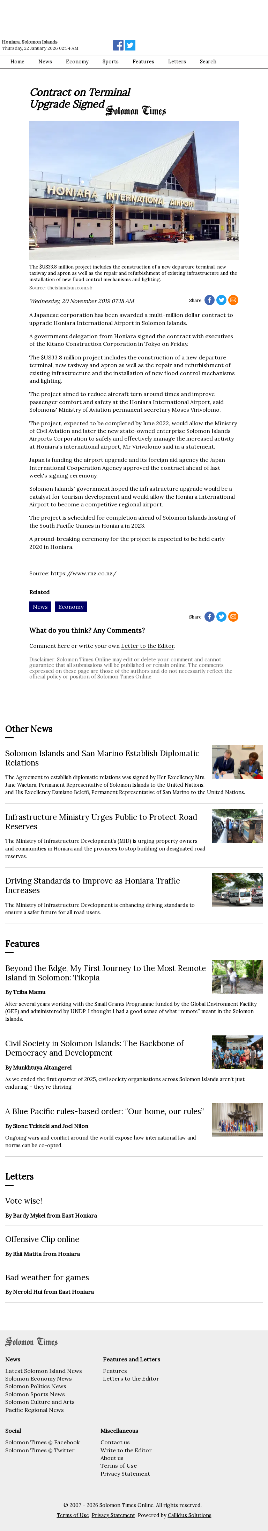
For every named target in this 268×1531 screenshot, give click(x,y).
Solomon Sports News (35, 1394)
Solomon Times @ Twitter (40, 1450)
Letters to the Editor (131, 1378)
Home (17, 62)
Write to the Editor (126, 1450)
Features (115, 1370)
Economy (77, 62)
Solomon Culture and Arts (40, 1401)
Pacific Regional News (34, 1409)
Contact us (115, 1442)
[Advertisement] (99, 19)
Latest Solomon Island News (43, 1370)
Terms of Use (118, 1465)
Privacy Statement (125, 1473)
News (45, 62)
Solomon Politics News (35, 1386)
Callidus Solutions (189, 1515)
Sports (111, 62)
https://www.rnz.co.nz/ (84, 573)
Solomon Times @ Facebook (42, 1442)
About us (112, 1457)
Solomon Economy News (38, 1378)
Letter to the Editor (147, 645)
